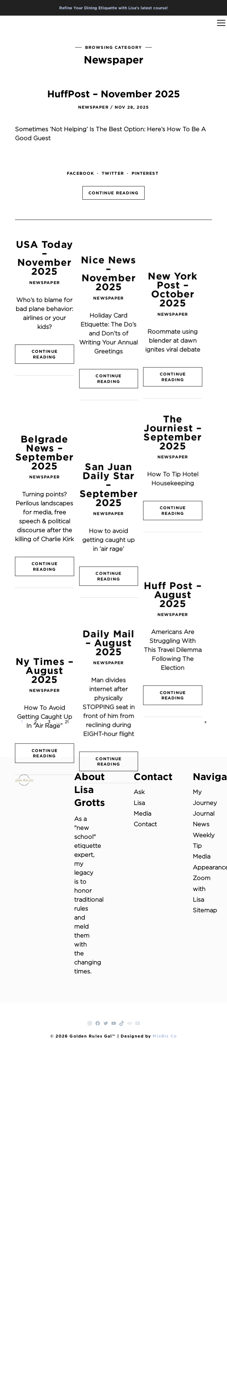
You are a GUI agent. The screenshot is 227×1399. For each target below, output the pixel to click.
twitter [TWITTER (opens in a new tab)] (113, 173)
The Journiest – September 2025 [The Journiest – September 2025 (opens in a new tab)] (182, 396)
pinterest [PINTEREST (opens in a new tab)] (145, 173)
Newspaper (93, 107)
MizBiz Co (165, 1036)
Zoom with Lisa (201, 889)
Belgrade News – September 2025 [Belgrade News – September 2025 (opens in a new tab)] (44, 405)
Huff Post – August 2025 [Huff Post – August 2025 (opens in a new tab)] (182, 521)
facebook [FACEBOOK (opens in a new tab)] (80, 173)
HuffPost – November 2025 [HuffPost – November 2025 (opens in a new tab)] (113, 93)
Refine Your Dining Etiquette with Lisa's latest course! (113, 8)
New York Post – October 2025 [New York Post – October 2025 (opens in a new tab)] (182, 257)
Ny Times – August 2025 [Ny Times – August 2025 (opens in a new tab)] (44, 565)
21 (66, 722)
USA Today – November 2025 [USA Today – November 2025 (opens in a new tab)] (44, 257)
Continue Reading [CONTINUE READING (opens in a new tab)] (113, 192)
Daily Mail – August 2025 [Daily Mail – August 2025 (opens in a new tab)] (113, 557)
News (201, 824)
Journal (203, 813)
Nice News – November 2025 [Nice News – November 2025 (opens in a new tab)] (113, 257)
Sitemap (205, 910)
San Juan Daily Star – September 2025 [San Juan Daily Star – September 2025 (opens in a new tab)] (113, 418)
